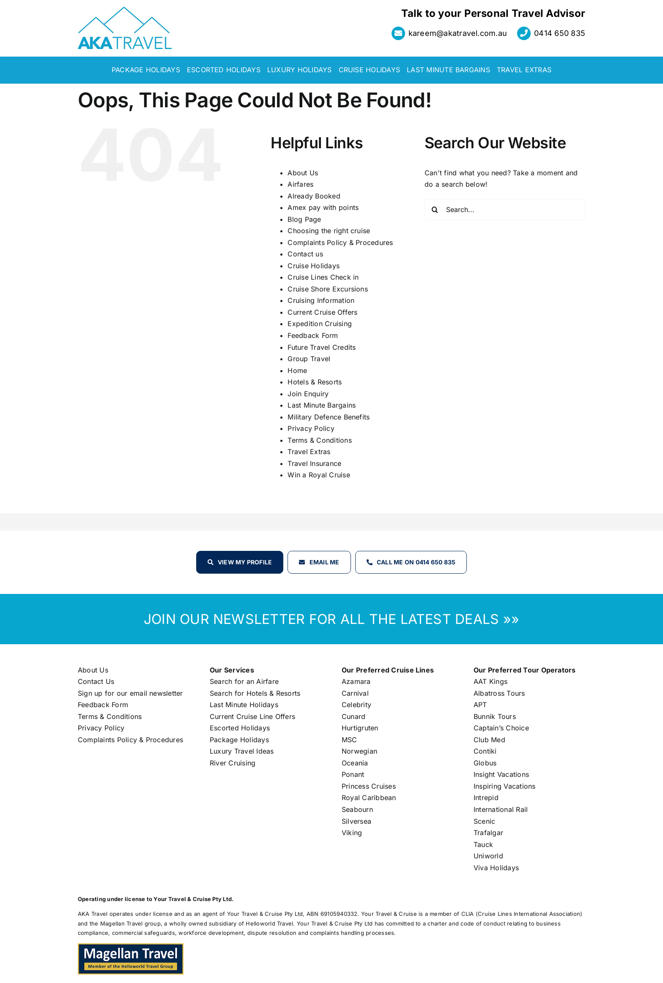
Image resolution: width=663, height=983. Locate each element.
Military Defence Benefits (329, 417)
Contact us (305, 254)
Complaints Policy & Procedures (340, 242)
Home (297, 370)
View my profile (245, 562)
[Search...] (505, 209)
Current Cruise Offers (322, 312)
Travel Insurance (314, 463)
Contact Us (96, 681)
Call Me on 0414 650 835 (416, 562)
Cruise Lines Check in (323, 277)
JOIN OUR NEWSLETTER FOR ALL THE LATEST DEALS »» (331, 619)
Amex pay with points (323, 207)
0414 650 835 (559, 33)
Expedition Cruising (320, 323)
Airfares (300, 184)
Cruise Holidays (314, 265)
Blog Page (304, 219)
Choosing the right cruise (329, 230)
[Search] (435, 209)
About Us (303, 173)
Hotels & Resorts (315, 382)
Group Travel (309, 358)
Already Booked (314, 196)
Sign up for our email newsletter (130, 693)
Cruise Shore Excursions (328, 289)
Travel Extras (309, 451)
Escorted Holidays (240, 728)
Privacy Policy (311, 428)
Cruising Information (321, 300)
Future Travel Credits (322, 347)
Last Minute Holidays (244, 704)
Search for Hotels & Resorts (255, 693)
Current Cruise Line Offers (252, 716)
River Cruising (232, 763)
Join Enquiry (308, 393)
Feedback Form (313, 335)
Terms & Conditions (319, 440)
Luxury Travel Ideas (242, 751)
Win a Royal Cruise (319, 475)
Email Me (325, 562)
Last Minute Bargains (322, 405)
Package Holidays (239, 739)
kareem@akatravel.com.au (457, 33)
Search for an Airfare (244, 681)
